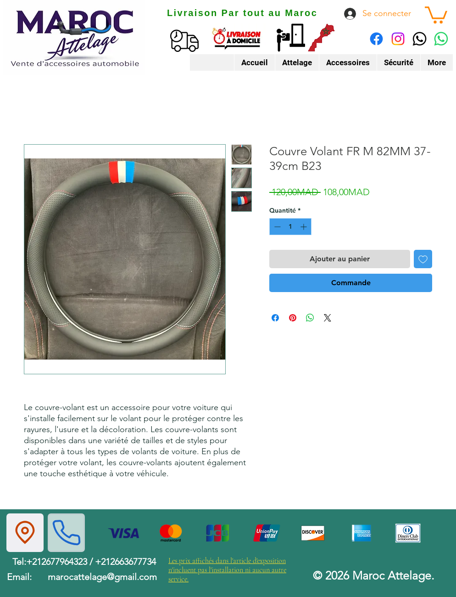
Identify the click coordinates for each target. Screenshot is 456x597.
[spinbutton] (290, 227)
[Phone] (66, 532)
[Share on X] (327, 317)
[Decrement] (276, 227)
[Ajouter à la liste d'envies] (423, 259)
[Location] (25, 532)
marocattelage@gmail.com (102, 576)
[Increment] (304, 227)
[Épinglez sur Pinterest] (292, 317)
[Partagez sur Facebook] (275, 317)
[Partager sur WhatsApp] (310, 317)
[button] (436, 14)
